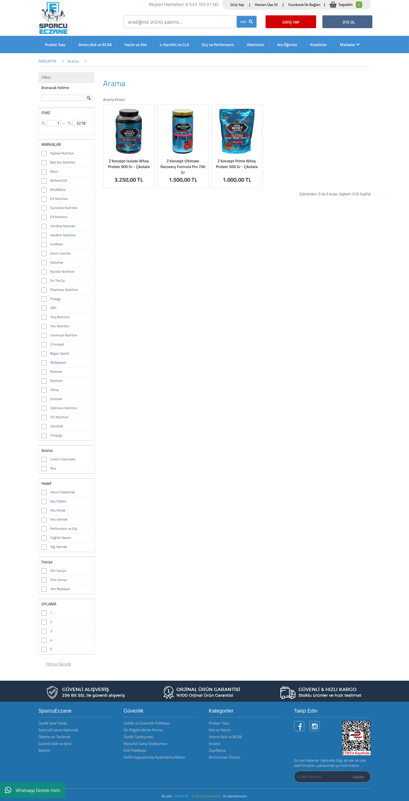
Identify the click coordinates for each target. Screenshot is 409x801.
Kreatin (215, 743)
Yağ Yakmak (58, 546)
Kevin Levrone (60, 253)
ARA (246, 21)
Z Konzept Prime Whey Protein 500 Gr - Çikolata (237, 163)
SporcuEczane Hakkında (58, 730)
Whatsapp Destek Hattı (32, 790)
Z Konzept (57, 344)
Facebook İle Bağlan (304, 4)
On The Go (57, 280)
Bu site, (167, 796)
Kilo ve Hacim (220, 730)
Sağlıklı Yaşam (60, 537)
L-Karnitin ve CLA (174, 44)
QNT (53, 308)
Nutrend (56, 371)
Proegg (55, 298)
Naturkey (56, 262)
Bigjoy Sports (59, 353)
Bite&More (58, 189)
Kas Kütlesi (58, 501)
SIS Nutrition (59, 417)
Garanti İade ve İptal (54, 743)
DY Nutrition (59, 198)
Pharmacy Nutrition (64, 289)
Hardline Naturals (62, 226)
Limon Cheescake (62, 459)
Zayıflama (217, 750)
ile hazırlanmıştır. (235, 796)
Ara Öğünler (287, 44)
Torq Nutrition (60, 317)
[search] (190, 21)
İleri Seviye (58, 570)
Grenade (56, 398)
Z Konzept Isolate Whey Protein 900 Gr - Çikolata (129, 163)
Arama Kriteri (114, 99)
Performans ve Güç (63, 528)
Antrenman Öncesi (224, 757)
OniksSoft (181, 796)
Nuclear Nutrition (62, 271)
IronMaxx (56, 244)
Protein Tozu (55, 44)
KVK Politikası (135, 750)
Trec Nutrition (59, 326)
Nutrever (56, 380)
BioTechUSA (58, 180)
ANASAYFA (47, 61)
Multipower (58, 362)
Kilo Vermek (59, 519)
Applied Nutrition (62, 153)
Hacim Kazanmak (62, 492)
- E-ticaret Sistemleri (206, 796)
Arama (73, 61)
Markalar (350, 44)
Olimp (54, 389)
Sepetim (350, 4)
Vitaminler (255, 44)
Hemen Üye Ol (266, 4)
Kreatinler (318, 44)
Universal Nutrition (63, 335)
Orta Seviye (58, 579)
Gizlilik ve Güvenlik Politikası (147, 723)
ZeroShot (56, 426)
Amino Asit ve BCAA (95, 44)
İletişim (44, 750)
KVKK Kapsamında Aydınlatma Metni (154, 757)
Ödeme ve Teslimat (54, 737)
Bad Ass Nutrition (62, 162)
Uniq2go (56, 435)
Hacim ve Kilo (135, 44)
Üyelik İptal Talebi (52, 723)
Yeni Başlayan (60, 588)
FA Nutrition (58, 217)
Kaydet (358, 777)
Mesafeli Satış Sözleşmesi (145, 743)
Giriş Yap (237, 4)
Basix (54, 171)
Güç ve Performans (218, 44)
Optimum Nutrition (63, 408)
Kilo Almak (58, 510)
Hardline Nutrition (63, 235)
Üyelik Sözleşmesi (139, 737)
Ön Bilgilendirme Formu (143, 730)
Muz (53, 468)
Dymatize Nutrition (63, 207)
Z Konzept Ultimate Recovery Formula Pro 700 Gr (182, 166)
